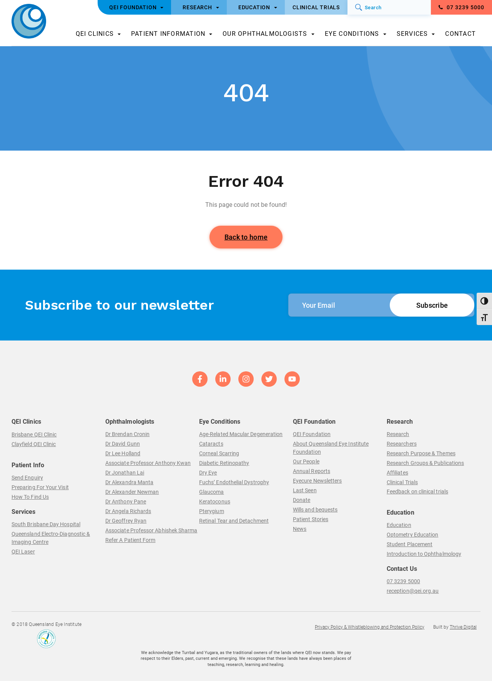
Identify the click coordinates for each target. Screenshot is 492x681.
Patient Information (168, 33)
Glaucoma (211, 492)
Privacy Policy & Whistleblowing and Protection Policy (369, 627)
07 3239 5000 (461, 7)
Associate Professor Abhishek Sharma (151, 530)
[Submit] (358, 7)
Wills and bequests (315, 510)
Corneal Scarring (219, 453)
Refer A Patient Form (130, 540)
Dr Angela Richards (128, 511)
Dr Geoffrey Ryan (125, 521)
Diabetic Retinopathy (224, 463)
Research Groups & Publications (425, 463)
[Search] (389, 7)
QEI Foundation (312, 434)
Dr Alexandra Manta (129, 482)
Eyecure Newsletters (317, 481)
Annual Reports (311, 471)
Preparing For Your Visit (40, 487)
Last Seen (305, 490)
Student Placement (409, 544)
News (299, 529)
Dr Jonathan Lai (124, 473)
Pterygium (211, 511)
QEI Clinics (95, 33)
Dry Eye (208, 473)
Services (412, 33)
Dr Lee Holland (122, 453)
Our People (306, 461)
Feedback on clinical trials (417, 491)
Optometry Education (412, 535)
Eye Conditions (352, 33)
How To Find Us (30, 497)
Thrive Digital (463, 627)
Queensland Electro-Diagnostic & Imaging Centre (51, 538)
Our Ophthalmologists (265, 33)
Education (399, 525)
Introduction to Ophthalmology (424, 554)
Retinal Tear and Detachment (234, 521)
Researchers (402, 444)
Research (398, 434)
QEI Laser (23, 551)
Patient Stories (310, 519)
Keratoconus (214, 501)
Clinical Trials (402, 482)
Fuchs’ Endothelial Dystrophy (234, 482)
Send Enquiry (27, 478)
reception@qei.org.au (413, 591)
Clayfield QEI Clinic (34, 444)
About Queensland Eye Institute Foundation (331, 448)
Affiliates (397, 473)
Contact (460, 33)
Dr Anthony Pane (125, 501)
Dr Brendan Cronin (127, 434)
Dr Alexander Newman (132, 492)
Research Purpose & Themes (421, 453)
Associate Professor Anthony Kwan (148, 463)
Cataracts (211, 444)
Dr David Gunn (122, 444)
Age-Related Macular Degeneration (241, 434)
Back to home (246, 237)
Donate (301, 500)
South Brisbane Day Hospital (46, 524)
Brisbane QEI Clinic (34, 434)
